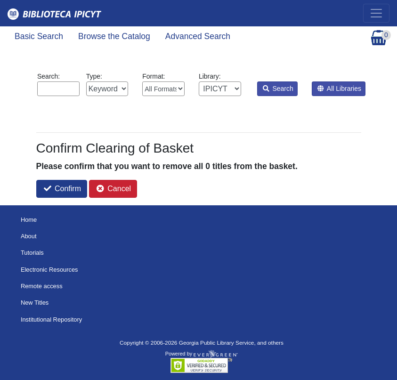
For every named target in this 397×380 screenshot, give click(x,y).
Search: (58, 84)
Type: (107, 84)
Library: (220, 84)
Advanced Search (197, 36)
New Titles (35, 302)
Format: (163, 84)
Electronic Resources (49, 269)
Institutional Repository (51, 319)
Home (29, 219)
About (29, 236)
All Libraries (339, 88)
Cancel (114, 189)
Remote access (42, 286)
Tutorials (32, 252)
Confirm (62, 189)
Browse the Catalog (114, 36)
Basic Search (39, 36)
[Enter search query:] (58, 88)
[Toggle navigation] (376, 13)
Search (278, 88)
